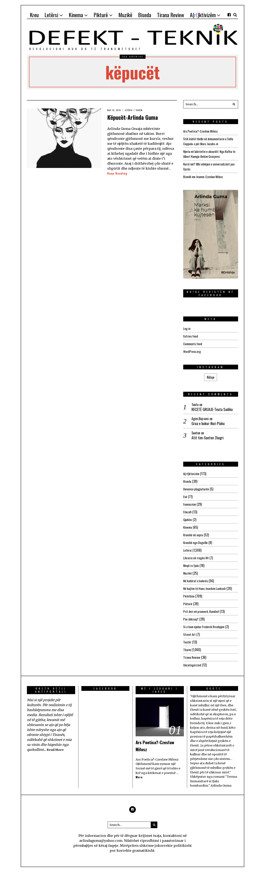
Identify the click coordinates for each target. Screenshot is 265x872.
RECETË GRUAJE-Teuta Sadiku (212, 409)
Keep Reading (118, 173)
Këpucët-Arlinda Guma (141, 116)
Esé (185, 496)
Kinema (188, 527)
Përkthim (189, 596)
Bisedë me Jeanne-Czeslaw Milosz (204, 176)
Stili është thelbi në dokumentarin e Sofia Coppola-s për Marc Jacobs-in (209, 141)
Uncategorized (192, 664)
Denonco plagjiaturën (196, 488)
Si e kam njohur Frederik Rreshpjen (205, 626)
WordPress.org (192, 351)
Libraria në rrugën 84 (196, 557)
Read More (56, 749)
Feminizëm (190, 504)
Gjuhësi (188, 519)
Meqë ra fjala (191, 565)
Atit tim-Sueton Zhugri (208, 437)
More (139, 777)
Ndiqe (210, 377)
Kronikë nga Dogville (196, 542)
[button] (234, 104)
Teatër (187, 642)
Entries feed (191, 336)
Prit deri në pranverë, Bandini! (202, 611)
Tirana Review (192, 657)
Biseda (187, 481)
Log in (187, 328)
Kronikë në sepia (193, 534)
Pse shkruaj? (191, 619)
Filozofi (187, 511)
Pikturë (188, 603)
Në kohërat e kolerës (196, 580)
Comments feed (193, 343)
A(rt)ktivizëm (191, 473)
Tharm (142, 110)
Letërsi (130, 110)
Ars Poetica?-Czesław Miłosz (201, 131)
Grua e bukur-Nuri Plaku (208, 423)
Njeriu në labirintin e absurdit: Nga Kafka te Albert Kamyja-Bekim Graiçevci (209, 154)
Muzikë (187, 573)
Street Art (189, 634)
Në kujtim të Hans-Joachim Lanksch (206, 588)
